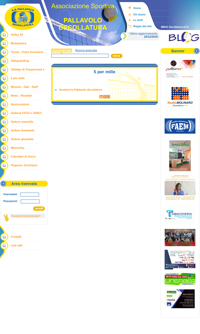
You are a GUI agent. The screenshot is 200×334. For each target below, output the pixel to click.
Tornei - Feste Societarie (27, 52)
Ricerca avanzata (86, 50)
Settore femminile (22, 130)
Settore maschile (22, 121)
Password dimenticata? (25, 215)
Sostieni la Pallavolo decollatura (80, 89)
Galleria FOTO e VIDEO (26, 112)
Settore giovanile (22, 139)
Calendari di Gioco (23, 156)
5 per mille (18, 78)
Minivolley (17, 147)
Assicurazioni (20, 104)
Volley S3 (17, 34)
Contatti (16, 236)
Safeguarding (20, 60)
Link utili (16, 245)
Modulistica (18, 43)
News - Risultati (21, 95)
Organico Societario (24, 165)
